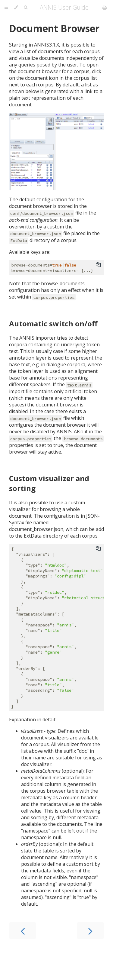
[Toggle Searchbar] (25, 7)
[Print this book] (104, 7)
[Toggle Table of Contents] (6, 7)
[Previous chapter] (22, 930)
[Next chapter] (90, 930)
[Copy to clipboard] (98, 265)
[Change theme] (16, 7)
